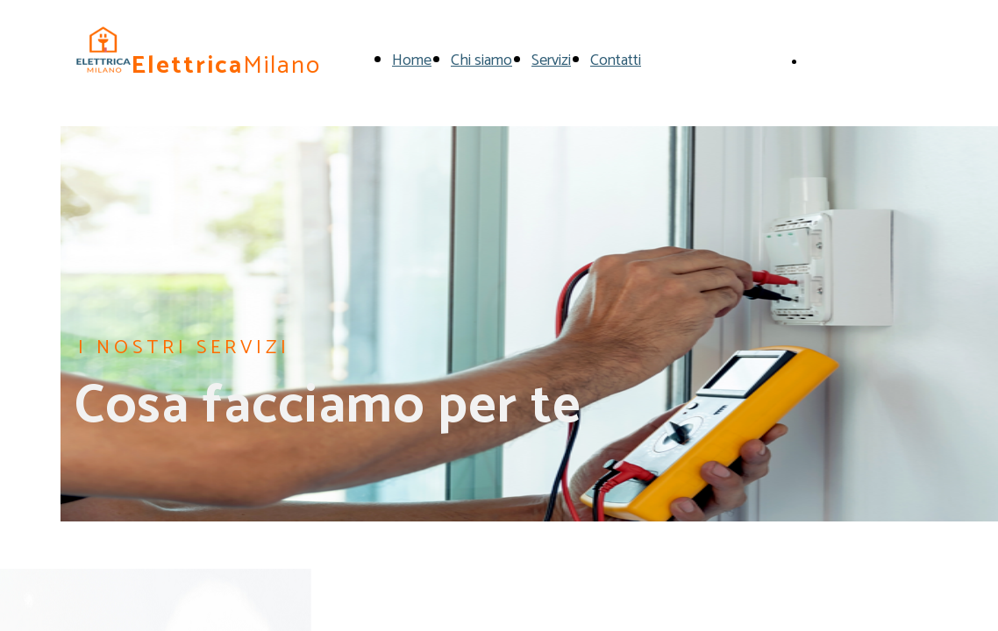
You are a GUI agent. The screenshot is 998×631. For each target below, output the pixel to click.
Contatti (615, 60)
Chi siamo (481, 60)
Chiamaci (835, 60)
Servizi (551, 60)
